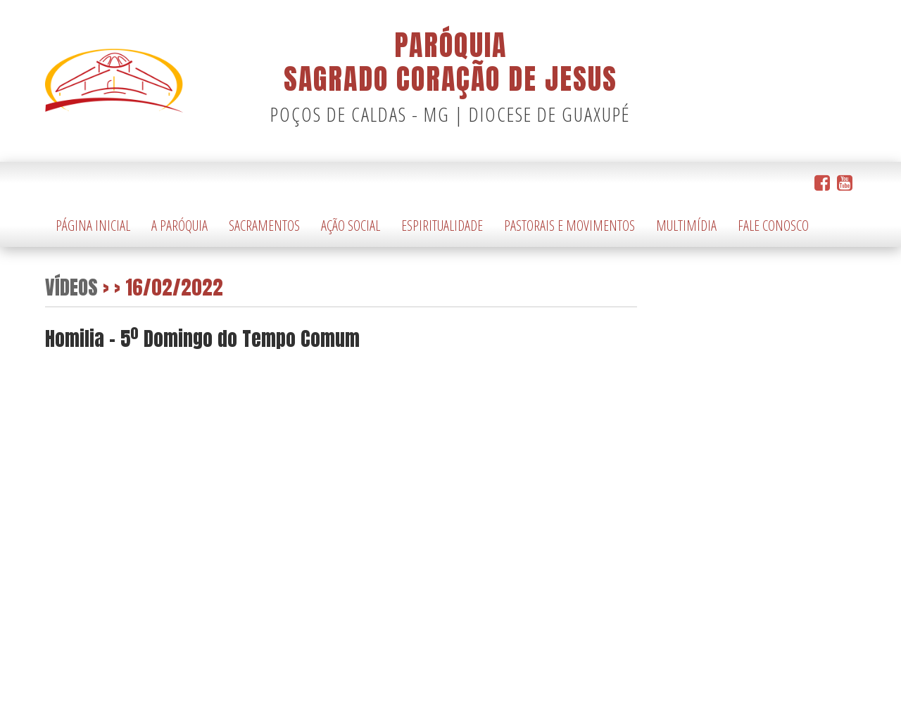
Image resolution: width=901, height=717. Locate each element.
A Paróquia (179, 225)
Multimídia (686, 225)
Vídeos (71, 287)
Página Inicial (93, 225)
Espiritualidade (442, 225)
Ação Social (350, 225)
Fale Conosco (773, 225)
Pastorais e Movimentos (569, 225)
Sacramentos (264, 225)
